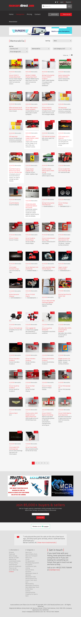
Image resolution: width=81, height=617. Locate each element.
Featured (12, 554)
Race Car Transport (31, 556)
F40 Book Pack (62, 107)
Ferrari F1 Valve (13, 238)
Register (68, 2)
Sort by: (47, 41)
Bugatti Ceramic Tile (64, 358)
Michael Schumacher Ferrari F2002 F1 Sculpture (48, 77)
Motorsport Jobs (30, 577)
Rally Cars (28, 557)
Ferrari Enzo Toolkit (31, 447)
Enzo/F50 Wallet (14, 203)
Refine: (11, 46)
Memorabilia (29, 584)
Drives (27, 559)
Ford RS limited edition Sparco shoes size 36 (48, 170)
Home (11, 14)
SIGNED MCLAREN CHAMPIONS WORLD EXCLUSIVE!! (31, 205)
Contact (37, 14)
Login (61, 2)
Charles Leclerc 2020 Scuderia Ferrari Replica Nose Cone (32, 414)
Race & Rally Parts (31, 554)
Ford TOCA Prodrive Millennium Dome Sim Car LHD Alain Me (15, 170)
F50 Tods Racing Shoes (48, 136)
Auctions (28, 571)
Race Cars (28, 552)
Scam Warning (13, 570)
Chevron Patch (13, 413)
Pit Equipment (29, 561)
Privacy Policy (13, 563)
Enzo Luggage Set (31, 328)
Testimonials (13, 564)
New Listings (13, 556)
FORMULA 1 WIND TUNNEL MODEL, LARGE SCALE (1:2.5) (32, 138)
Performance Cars (31, 578)
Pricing (29, 14)
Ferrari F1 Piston (47, 386)
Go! (69, 6)
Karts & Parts (29, 570)
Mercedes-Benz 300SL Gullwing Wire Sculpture (64, 329)
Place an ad (66, 14)
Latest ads (53, 14)
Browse (11, 552)
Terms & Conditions (15, 566)
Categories (20, 14)
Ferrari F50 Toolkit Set (15, 328)
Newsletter (13, 22)
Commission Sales (15, 561)
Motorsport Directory (32, 585)
